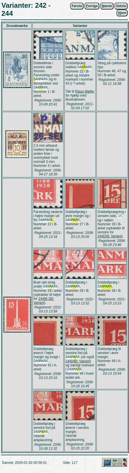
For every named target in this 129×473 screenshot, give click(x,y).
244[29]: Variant (110, 237)
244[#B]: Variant (78, 363)
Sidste (121, 6)
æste (107, 6)
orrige (92, 6)
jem (122, 13)
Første (77, 6)
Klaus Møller (84, 92)
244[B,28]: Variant (43, 302)
